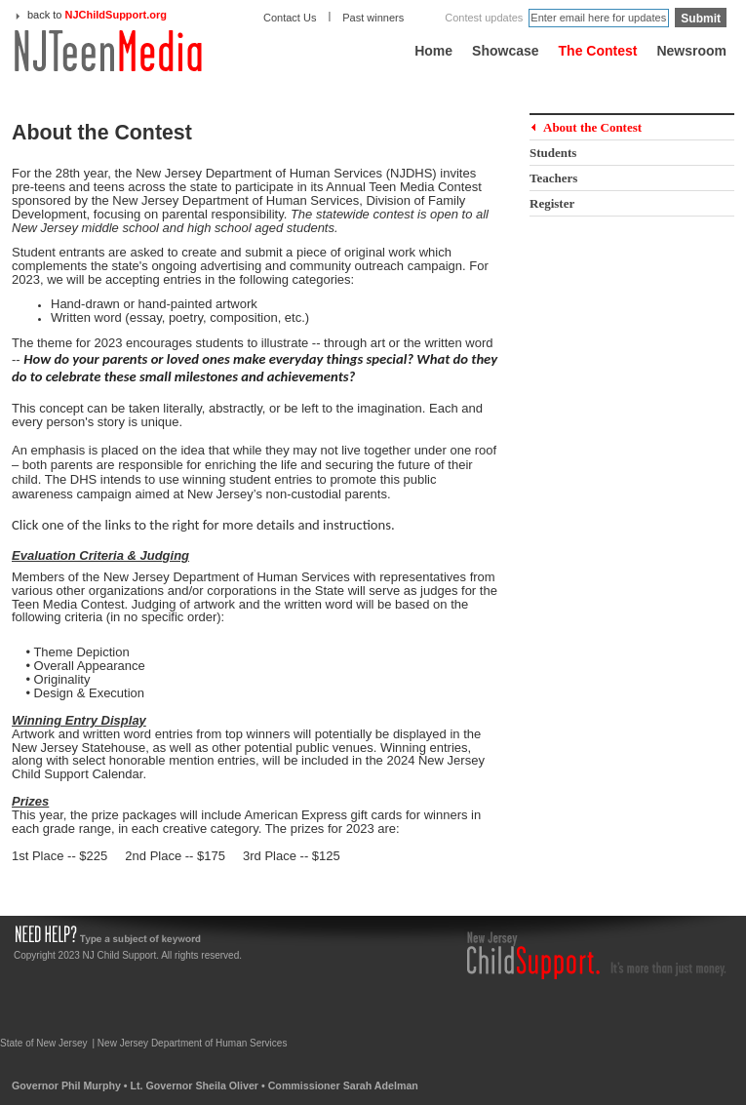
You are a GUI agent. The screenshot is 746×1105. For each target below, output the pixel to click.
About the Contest (592, 127)
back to (97, 14)
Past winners (373, 17)
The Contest (598, 51)
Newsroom (691, 51)
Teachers (553, 178)
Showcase (505, 51)
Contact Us (289, 17)
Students (553, 152)
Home (433, 51)
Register (552, 203)
